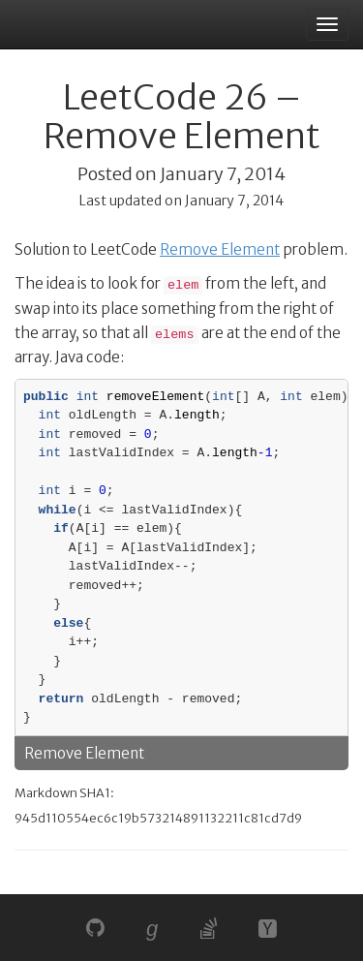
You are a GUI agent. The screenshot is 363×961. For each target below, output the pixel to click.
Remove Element (220, 249)
